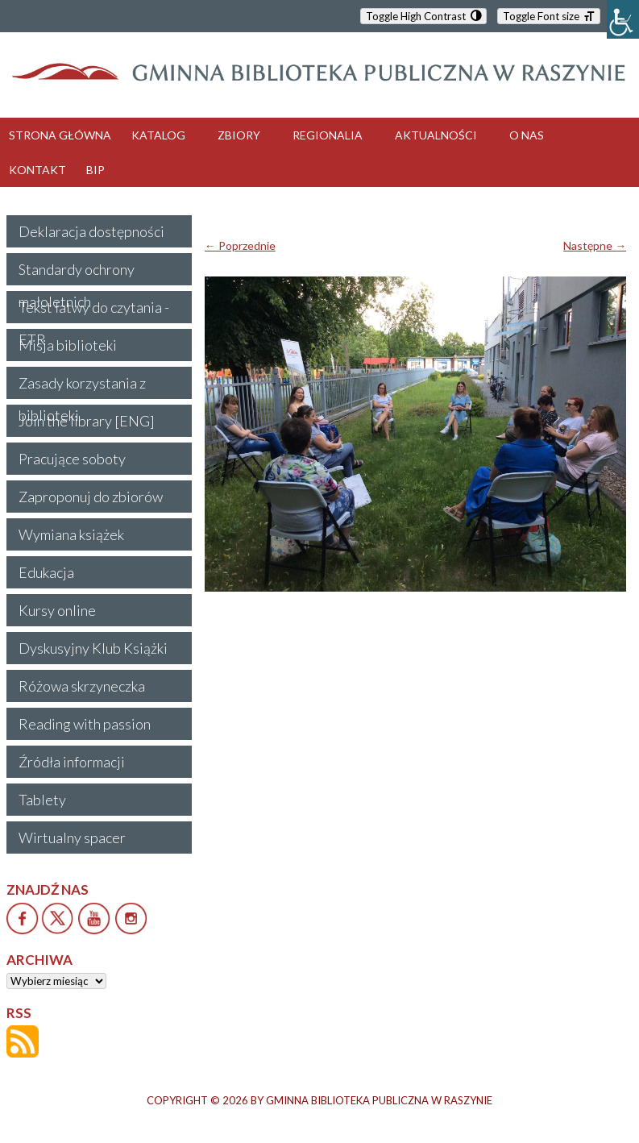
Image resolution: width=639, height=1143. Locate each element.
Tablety (42, 799)
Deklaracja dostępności (91, 231)
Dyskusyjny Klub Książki (93, 648)
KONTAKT (37, 170)
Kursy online (57, 610)
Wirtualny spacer (72, 837)
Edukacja (46, 572)
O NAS (526, 135)
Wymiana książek (71, 534)
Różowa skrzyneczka (82, 686)
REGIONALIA (328, 135)
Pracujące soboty (72, 459)
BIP (95, 170)
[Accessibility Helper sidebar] (623, 19)
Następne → (594, 245)
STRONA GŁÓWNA (60, 135)
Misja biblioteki (68, 345)
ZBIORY (239, 135)
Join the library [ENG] (87, 421)
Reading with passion (85, 724)
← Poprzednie (240, 245)
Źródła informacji (72, 762)
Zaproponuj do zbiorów (91, 496)
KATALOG (158, 135)
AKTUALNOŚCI (436, 135)
